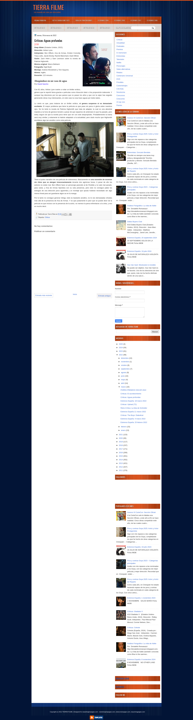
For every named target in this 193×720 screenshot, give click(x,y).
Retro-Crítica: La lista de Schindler (133, 408)
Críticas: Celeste (133, 628)
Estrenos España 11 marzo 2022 (133, 412)
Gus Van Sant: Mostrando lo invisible (141, 265)
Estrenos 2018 (119, 20)
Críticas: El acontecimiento (130, 394)
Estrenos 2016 (152, 20)
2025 (121, 344)
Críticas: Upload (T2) (128, 404)
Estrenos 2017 (136, 20)
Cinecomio (120, 99)
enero (123, 430)
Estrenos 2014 (56, 27)
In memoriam (121, 53)
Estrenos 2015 (39, 27)
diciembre (125, 358)
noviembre (125, 362)
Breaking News (122, 678)
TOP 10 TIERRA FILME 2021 (60, 20)
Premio (119, 105)
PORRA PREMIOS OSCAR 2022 (133, 390)
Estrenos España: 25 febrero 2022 (133, 422)
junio (123, 376)
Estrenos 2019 (103, 20)
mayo (123, 380)
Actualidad (120, 43)
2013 (121, 463)
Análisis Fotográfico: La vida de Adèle (141, 206)
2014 (121, 460)
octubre (124, 365)
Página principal (40, 20)
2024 (121, 348)
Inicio (75, 294)
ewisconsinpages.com (123, 712)
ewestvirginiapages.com (107, 712)
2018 (121, 445)
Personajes (120, 66)
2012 (121, 467)
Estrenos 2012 (88, 27)
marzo (123, 387)
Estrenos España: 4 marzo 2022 (132, 419)
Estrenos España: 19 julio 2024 (139, 251)
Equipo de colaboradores (125, 27)
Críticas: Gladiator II (135, 611)
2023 (121, 351)
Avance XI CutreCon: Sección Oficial (141, 118)
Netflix (118, 63)
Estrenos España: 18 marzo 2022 (133, 401)
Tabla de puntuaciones (83, 20)
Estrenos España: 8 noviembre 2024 (141, 659)
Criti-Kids (120, 89)
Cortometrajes (121, 86)
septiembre (125, 369)
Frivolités (119, 82)
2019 (121, 442)
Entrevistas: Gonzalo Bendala (138, 152)
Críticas (47, 217)
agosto (124, 372)
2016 (121, 453)
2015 (121, 456)
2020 (121, 438)
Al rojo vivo (120, 102)
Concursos (120, 95)
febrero (124, 427)
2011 (121, 470)
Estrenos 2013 (72, 27)
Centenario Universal (124, 76)
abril (123, 383)
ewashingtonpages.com (90, 712)
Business (120, 686)
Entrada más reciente (43, 295)
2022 (121, 355)
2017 (121, 449)
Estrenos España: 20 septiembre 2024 (142, 238)
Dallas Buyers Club (134, 222)
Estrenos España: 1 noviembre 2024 (141, 598)
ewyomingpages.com (138, 712)
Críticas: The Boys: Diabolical (131, 415)
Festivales (120, 46)
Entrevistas (120, 56)
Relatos (119, 72)
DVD (118, 79)
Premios (119, 49)
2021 (121, 435)
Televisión (120, 59)
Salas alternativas (123, 69)
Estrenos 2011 (105, 27)
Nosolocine (120, 92)
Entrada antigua (104, 296)
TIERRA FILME (48, 7)
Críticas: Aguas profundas (130, 397)
